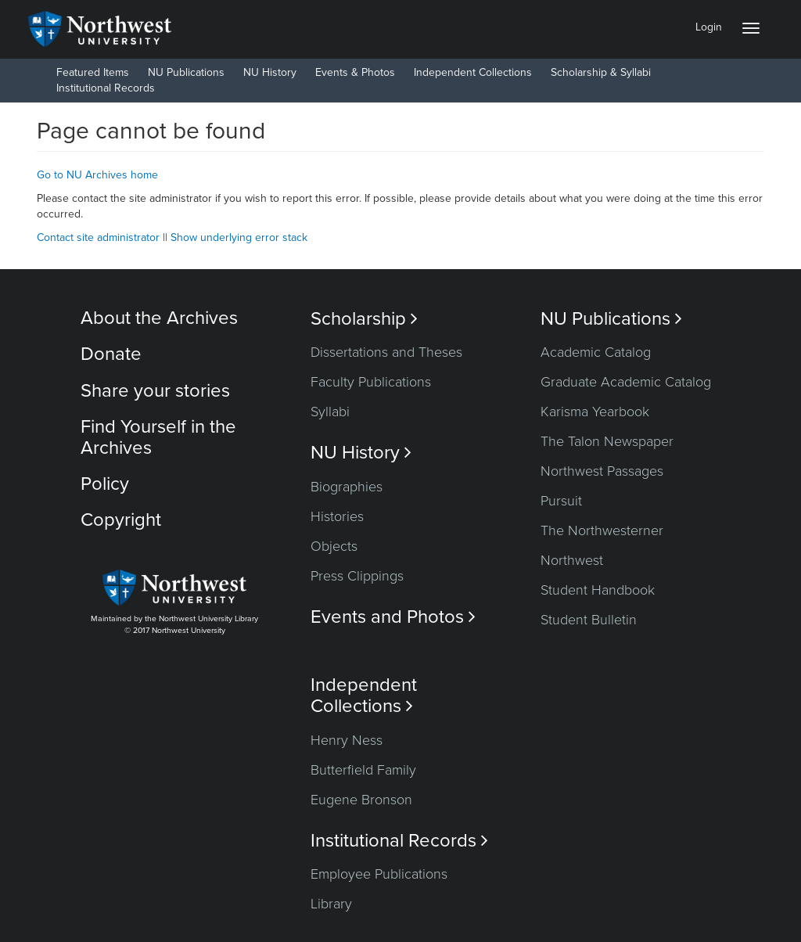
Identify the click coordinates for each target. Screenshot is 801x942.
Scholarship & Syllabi (601, 72)
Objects (334, 546)
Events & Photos (355, 72)
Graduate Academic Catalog (626, 381)
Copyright (121, 520)
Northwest (572, 560)
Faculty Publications (371, 381)
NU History (269, 72)
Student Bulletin (589, 619)
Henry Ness (347, 740)
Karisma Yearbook (595, 411)
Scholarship (364, 318)
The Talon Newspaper (607, 441)
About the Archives (159, 318)
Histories (337, 516)
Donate (111, 354)
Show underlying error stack (239, 237)
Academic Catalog (596, 352)
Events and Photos (393, 617)
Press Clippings (357, 575)
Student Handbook (598, 590)
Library (331, 903)
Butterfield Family (363, 769)
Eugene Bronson (361, 799)
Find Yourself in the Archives (158, 436)
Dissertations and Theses (386, 352)
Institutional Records (105, 88)
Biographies (347, 486)
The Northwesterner (602, 530)
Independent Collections (473, 72)
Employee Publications (379, 874)
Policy (105, 484)
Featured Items (92, 72)
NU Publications (186, 72)
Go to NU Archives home (97, 175)
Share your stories (155, 390)
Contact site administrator (98, 237)
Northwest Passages (602, 471)
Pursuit (561, 500)
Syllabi (330, 411)
